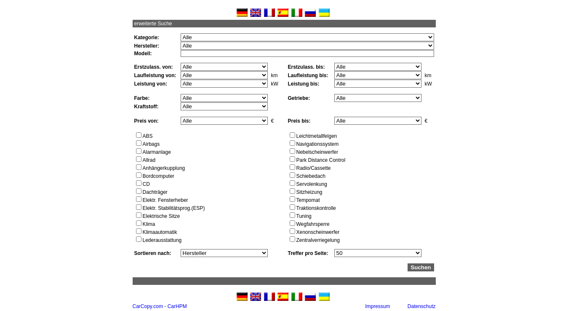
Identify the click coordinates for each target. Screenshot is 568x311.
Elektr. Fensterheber (165, 200)
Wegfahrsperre (313, 224)
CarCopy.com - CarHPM (160, 306)
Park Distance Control (321, 160)
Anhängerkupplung (164, 168)
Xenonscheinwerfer (318, 232)
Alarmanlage (157, 152)
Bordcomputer (158, 176)
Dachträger (155, 192)
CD (146, 184)
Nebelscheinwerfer (317, 152)
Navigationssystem (317, 144)
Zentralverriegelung (318, 240)
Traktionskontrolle (316, 208)
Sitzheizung (309, 192)
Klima (149, 224)
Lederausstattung (162, 240)
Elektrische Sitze (161, 216)
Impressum (377, 306)
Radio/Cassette (313, 168)
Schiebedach (310, 176)
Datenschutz (422, 306)
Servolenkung (311, 184)
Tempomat (308, 200)
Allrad (149, 160)
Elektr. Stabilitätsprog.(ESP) (174, 208)
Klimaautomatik (160, 232)
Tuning (304, 216)
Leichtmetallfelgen (316, 136)
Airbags (151, 144)
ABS (148, 136)
